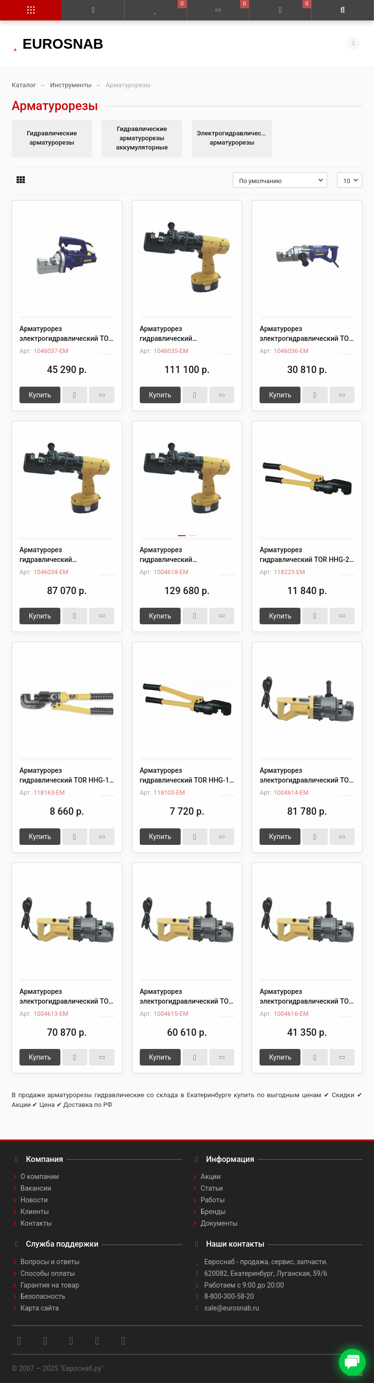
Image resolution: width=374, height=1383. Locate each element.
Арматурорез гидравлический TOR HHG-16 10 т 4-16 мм (66, 775)
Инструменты (71, 85)
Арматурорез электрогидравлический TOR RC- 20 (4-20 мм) (66, 334)
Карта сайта (39, 1308)
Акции (211, 1176)
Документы (219, 1223)
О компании (39, 1176)
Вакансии (35, 1188)
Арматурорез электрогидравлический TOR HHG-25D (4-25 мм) (306, 775)
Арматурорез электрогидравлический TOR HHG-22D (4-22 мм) (66, 997)
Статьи (212, 1188)
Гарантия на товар (49, 1285)
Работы (213, 1200)
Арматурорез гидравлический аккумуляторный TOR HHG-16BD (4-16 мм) (183, 555)
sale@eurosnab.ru (232, 1308)
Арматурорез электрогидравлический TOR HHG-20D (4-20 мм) (186, 997)
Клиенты (34, 1211)
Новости (34, 1200)
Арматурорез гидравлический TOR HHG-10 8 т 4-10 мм (186, 775)
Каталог (24, 85)
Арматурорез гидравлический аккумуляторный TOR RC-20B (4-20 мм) (187, 334)
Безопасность (42, 1296)
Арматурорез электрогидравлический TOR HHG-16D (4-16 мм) (306, 997)
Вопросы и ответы (49, 1262)
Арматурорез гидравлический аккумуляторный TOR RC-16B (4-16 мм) (66, 555)
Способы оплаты (47, 1273)
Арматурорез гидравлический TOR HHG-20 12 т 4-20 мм (306, 555)
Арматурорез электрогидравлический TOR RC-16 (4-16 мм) (306, 334)
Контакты (36, 1223)
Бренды (213, 1211)
